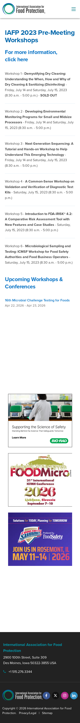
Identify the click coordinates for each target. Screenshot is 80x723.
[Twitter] (55, 695)
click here (16, 59)
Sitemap (47, 713)
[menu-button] (73, 9)
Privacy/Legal (27, 713)
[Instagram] (64, 695)
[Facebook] (46, 695)
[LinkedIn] (74, 695)
